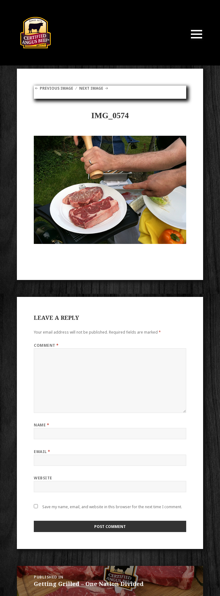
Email (42, 451)
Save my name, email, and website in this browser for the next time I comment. (112, 506)
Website (43, 478)
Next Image (91, 88)
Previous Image (56, 88)
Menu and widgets (196, 40)
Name (41, 425)
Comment (46, 345)
